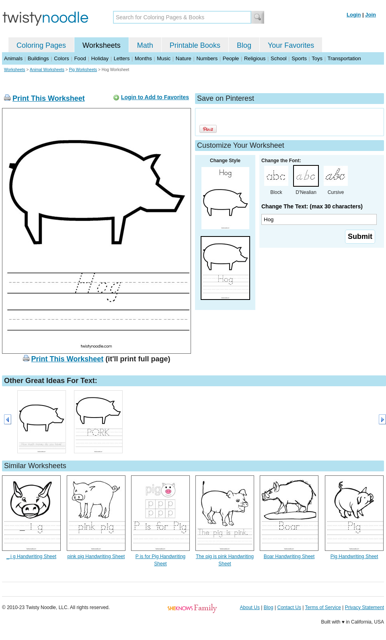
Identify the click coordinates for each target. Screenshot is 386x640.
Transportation (344, 58)
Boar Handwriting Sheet (289, 556)
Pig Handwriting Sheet (354, 556)
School (279, 58)
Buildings (38, 58)
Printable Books (195, 45)
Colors (61, 58)
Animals (13, 58)
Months (143, 58)
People (231, 58)
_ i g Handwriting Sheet (31, 556)
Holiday (100, 58)
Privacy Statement (364, 607)
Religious (254, 58)
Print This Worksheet (48, 98)
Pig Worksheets (83, 69)
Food (80, 58)
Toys (317, 58)
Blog (244, 45)
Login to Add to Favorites (155, 97)
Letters (122, 58)
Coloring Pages (41, 45)
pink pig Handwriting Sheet (96, 556)
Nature (183, 58)
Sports (299, 58)
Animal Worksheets (47, 69)
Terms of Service (323, 607)
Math (145, 45)
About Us (250, 607)
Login (354, 15)
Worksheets (101, 45)
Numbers (207, 58)
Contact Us (289, 607)
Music (163, 58)
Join (370, 15)
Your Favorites (291, 45)
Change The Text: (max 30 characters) (312, 206)
